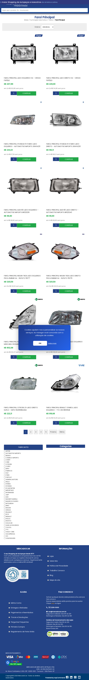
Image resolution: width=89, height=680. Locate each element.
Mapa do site (55, 580)
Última (62, 432)
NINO (7, 506)
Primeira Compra (18, 627)
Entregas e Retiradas (19, 608)
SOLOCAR (9, 523)
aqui (53, 603)
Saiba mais (52, 343)
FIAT (7, 473)
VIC (7, 536)
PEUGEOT (9, 512)
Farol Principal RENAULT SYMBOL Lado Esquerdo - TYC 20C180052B (62, 408)
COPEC (8, 466)
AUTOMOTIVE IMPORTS (13, 453)
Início (26, 20)
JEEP (7, 495)
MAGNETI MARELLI (11, 499)
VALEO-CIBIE (10, 532)
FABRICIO (9, 471)
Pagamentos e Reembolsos (22, 612)
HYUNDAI (9, 486)
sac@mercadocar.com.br (56, 612)
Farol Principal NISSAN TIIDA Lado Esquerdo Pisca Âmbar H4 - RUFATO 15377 (22, 277)
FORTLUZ (9, 477)
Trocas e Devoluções (19, 617)
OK (40, 343)
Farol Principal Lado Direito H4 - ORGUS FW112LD (63, 79)
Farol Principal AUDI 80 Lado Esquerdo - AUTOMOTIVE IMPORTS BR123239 (21, 211)
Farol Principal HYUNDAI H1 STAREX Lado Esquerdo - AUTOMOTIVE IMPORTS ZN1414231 (22, 145)
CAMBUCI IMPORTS (12, 458)
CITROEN (9, 464)
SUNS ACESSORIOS (12, 525)
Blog (51, 575)
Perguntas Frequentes (20, 622)
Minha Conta (16, 603)
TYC (7, 530)
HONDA (8, 484)
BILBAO (8, 456)
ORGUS (8, 510)
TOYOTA (8, 527)
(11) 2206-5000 (52, 607)
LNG (7, 497)
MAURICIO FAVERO (12, 501)
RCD (7, 514)
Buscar (86, 10)
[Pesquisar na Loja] (44, 10)
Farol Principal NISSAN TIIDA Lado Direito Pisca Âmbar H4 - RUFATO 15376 (63, 277)
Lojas (52, 556)
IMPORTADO (10, 490)
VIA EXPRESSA (10, 534)
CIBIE (7, 462)
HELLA (8, 482)
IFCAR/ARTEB (10, 488)
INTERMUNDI (10, 493)
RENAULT (9, 516)
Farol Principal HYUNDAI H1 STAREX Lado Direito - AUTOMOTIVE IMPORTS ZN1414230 (63, 145)
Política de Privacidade (59, 566)
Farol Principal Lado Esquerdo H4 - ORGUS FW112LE (22, 79)
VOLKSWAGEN (10, 538)
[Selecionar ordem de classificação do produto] (47, 27)
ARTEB (8, 451)
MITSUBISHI (9, 503)
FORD (7, 475)
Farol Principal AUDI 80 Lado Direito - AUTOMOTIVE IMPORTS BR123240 (62, 211)
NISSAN (8, 508)
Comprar (26, 93)
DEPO (7, 469)
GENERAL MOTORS (12, 479)
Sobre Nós (54, 561)
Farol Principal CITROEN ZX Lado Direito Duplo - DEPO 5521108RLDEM (21, 408)
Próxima (53, 432)
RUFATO (8, 521)
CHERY (8, 460)
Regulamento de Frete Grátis (22, 631)
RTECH (8, 519)
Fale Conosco (65, 592)
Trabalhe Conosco (57, 570)
